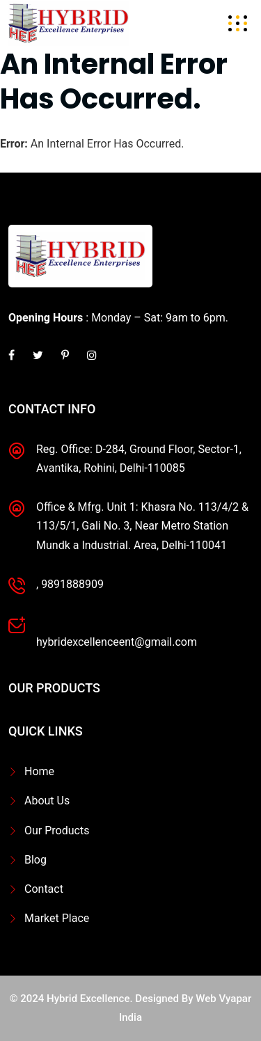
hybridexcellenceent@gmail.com (116, 642)
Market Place (56, 918)
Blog (35, 859)
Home (39, 771)
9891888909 (72, 584)
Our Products (56, 830)
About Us (47, 800)
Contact (43, 889)
